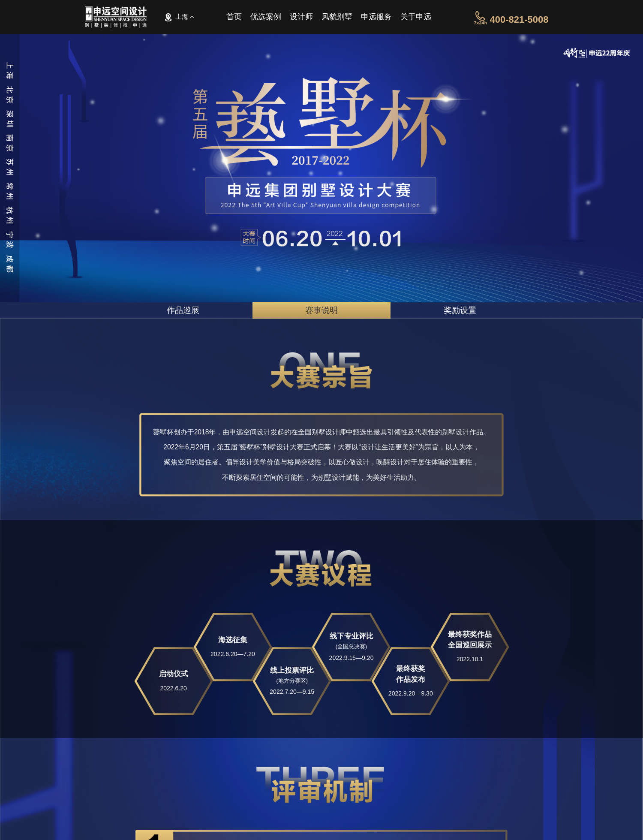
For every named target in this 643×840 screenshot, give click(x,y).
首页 (234, 18)
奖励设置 (460, 310)
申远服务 (376, 18)
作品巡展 (183, 310)
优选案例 (265, 18)
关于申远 (415, 18)
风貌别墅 (337, 18)
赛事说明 (321, 310)
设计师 (301, 18)
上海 (179, 17)
